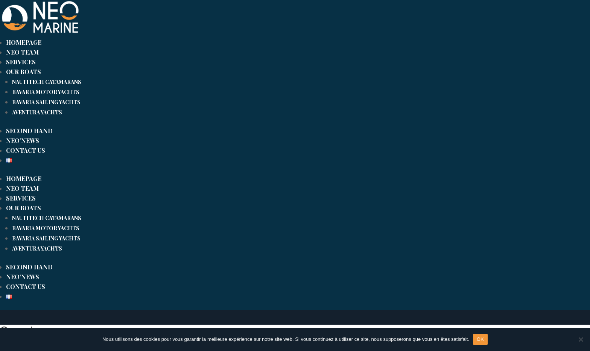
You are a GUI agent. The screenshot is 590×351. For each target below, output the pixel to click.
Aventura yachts (37, 112)
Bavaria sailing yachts (46, 102)
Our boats (23, 72)
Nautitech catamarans (46, 81)
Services (21, 62)
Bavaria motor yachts (45, 92)
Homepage (23, 42)
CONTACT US (25, 150)
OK (480, 339)
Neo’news (22, 140)
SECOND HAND (29, 131)
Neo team (22, 52)
